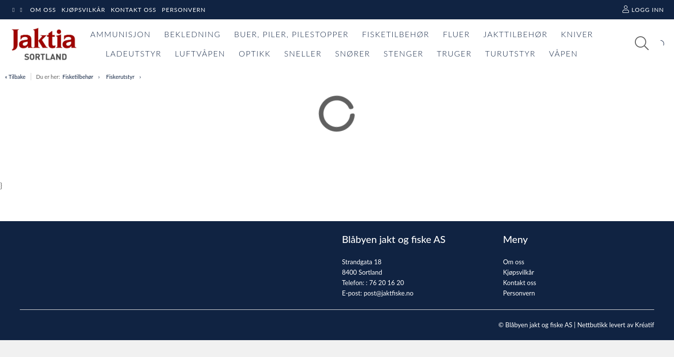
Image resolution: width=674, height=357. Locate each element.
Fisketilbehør (77, 76)
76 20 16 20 (386, 283)
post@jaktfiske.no (388, 293)
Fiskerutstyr (120, 76)
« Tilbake (15, 76)
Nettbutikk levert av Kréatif (615, 325)
